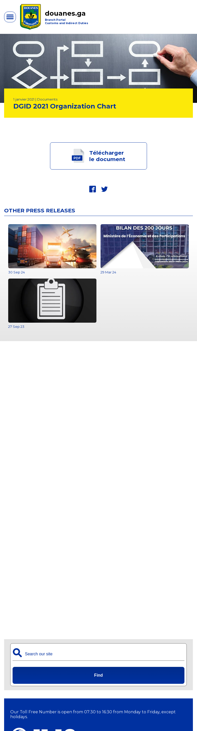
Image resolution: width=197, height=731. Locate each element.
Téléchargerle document (107, 156)
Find (98, 675)
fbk (92, 189)
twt (104, 189)
